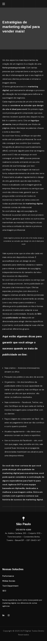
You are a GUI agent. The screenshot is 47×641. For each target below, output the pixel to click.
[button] (8, 576)
